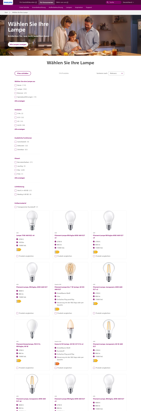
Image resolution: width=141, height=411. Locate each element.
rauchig (20, 166)
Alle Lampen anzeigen (18, 44)
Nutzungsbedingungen (111, 395)
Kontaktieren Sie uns (33, 395)
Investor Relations (10, 395)
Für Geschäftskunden (28, 2)
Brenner (21, 93)
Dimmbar (21, 149)
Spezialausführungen (25, 97)
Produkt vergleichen (53, 120)
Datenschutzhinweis (81, 395)
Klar (20, 170)
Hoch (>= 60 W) (23, 190)
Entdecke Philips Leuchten (39, 358)
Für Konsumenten (46, 2)
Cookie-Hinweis (66, 395)
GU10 (20, 125)
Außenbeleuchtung (56, 7)
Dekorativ (21, 146)
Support (89, 7)
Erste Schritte (24, 7)
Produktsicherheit (95, 395)
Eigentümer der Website (50, 395)
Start (6, 12)
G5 (19, 121)
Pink (19, 174)
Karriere (21, 395)
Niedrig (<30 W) (23, 194)
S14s (19, 113)
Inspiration (79, 7)
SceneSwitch (22, 142)
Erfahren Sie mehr (101, 358)
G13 (19, 117)
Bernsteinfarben (24, 162)
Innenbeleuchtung (39, 7)
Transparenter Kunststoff (26, 207)
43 (112, 279)
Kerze (20, 85)
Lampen (69, 7)
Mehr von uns (62, 2)
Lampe (21, 89)
